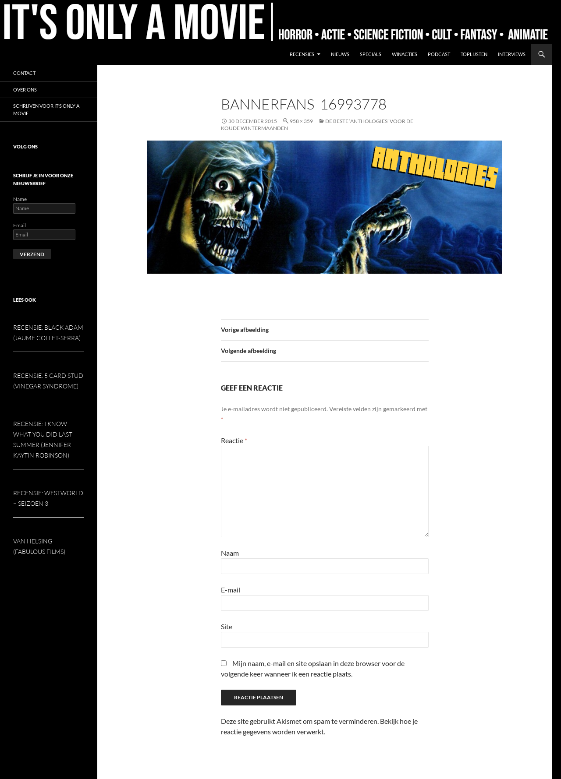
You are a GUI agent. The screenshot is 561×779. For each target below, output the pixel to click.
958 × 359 (301, 121)
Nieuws (340, 54)
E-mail (230, 589)
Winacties (404, 54)
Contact (24, 73)
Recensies (302, 54)
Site (226, 626)
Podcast (439, 54)
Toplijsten (474, 54)
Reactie (234, 440)
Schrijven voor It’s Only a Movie (46, 109)
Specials (370, 54)
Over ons (25, 89)
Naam (230, 553)
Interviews (511, 54)
